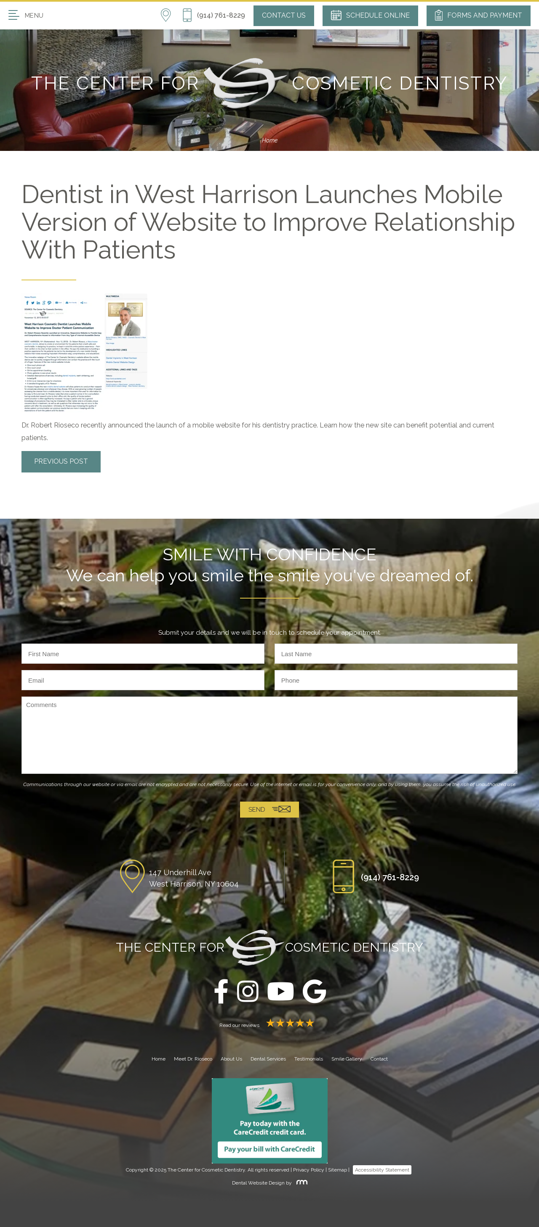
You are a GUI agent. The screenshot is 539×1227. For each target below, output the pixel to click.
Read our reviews (269, 1025)
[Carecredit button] (270, 1121)
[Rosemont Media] (300, 1183)
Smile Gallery (346, 1059)
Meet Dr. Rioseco (193, 1059)
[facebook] (221, 992)
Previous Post (61, 461)
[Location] (171, 15)
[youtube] (281, 992)
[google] (314, 992)
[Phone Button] (213, 15)
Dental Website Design (258, 1183)
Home (270, 140)
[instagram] (248, 992)
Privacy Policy (308, 1170)
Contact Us (284, 15)
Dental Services (268, 1059)
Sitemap (337, 1170)
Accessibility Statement (382, 1170)
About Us (231, 1059)
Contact (379, 1059)
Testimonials (308, 1059)
